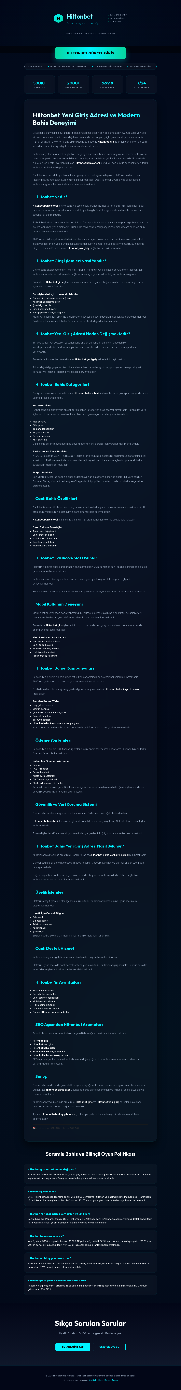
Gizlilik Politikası (96, 1380)
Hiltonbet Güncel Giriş (90, 53)
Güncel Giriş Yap (73, 1346)
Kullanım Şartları (111, 1380)
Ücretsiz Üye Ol (109, 1346)
